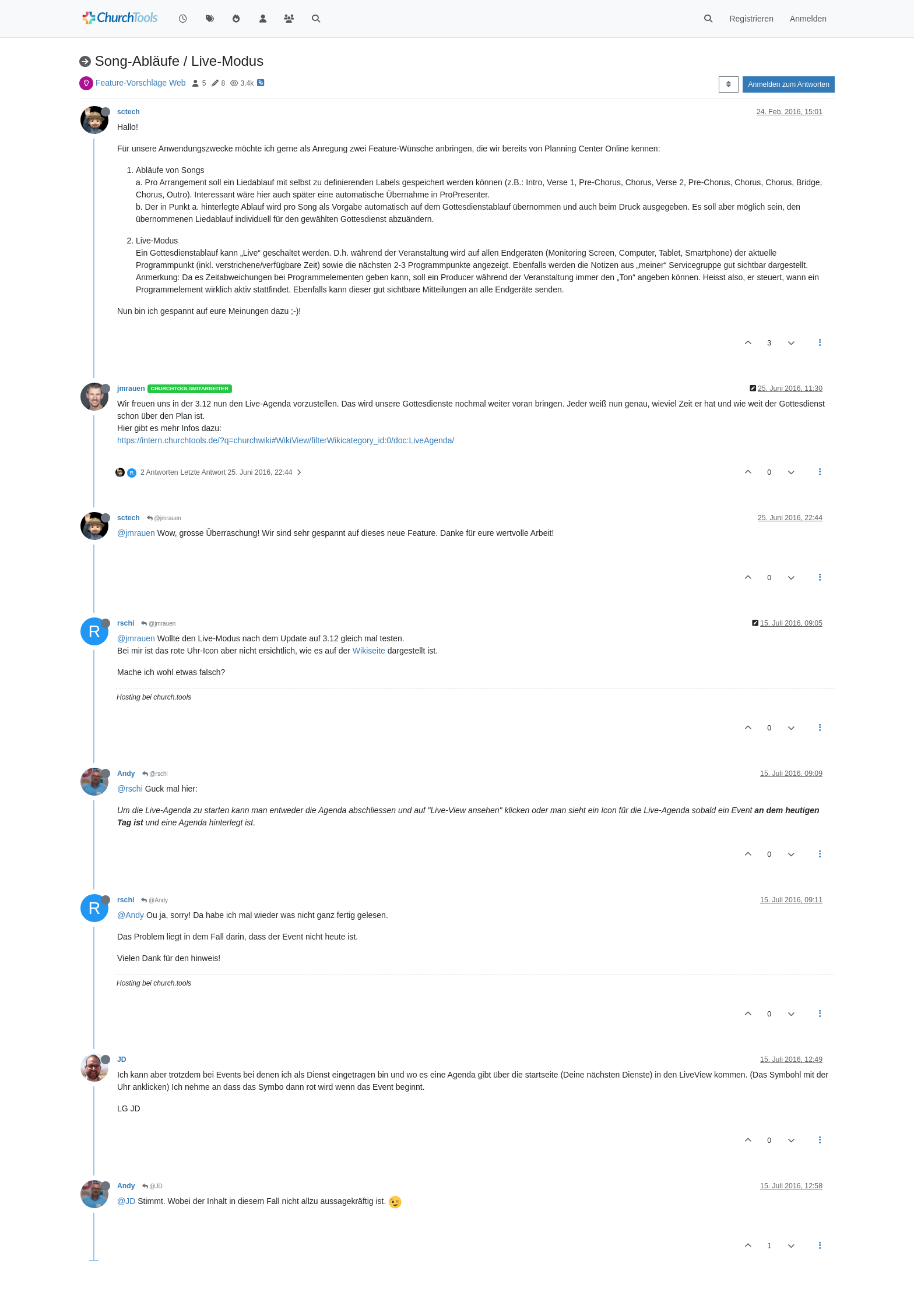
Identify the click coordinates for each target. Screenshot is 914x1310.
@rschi (155, 774)
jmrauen (131, 388)
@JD (152, 1186)
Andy (126, 773)
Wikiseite (369, 650)
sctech (128, 112)
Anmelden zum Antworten (788, 84)
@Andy (154, 900)
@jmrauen (164, 518)
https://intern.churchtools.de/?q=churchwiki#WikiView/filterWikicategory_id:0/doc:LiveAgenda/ (285, 440)
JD (121, 1059)
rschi (125, 623)
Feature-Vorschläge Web (141, 82)
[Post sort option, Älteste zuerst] (728, 84)
